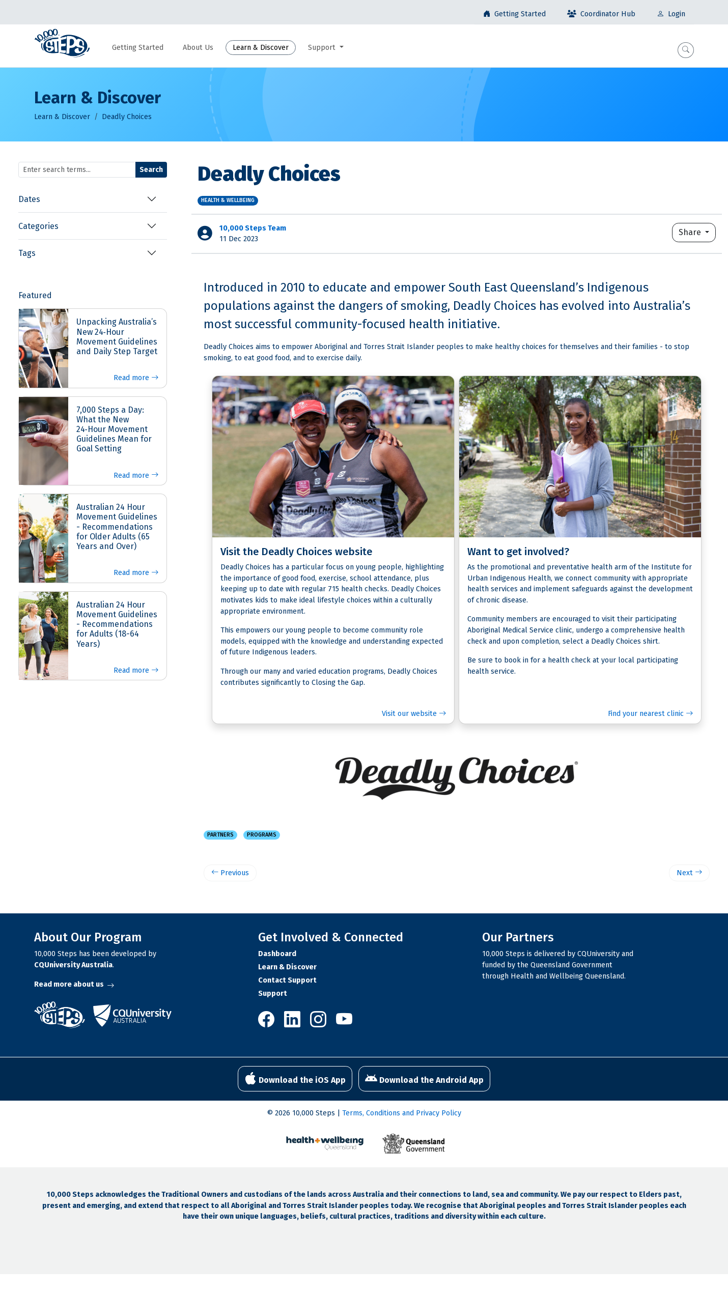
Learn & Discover (62, 116)
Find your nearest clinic (650, 713)
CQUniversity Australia (73, 965)
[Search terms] (77, 170)
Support (272, 993)
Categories (38, 226)
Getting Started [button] (137, 47)
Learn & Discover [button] (261, 47)
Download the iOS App (295, 1079)
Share (691, 232)
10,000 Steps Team (252, 228)
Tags (27, 253)
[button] (686, 50)
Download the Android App (424, 1079)
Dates (29, 199)
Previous (230, 873)
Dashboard (277, 953)
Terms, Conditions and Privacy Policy (401, 1113)
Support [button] (323, 47)
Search (151, 169)
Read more (136, 377)
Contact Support (287, 980)
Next (689, 873)
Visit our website (414, 713)
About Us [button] (198, 47)
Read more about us (74, 984)
